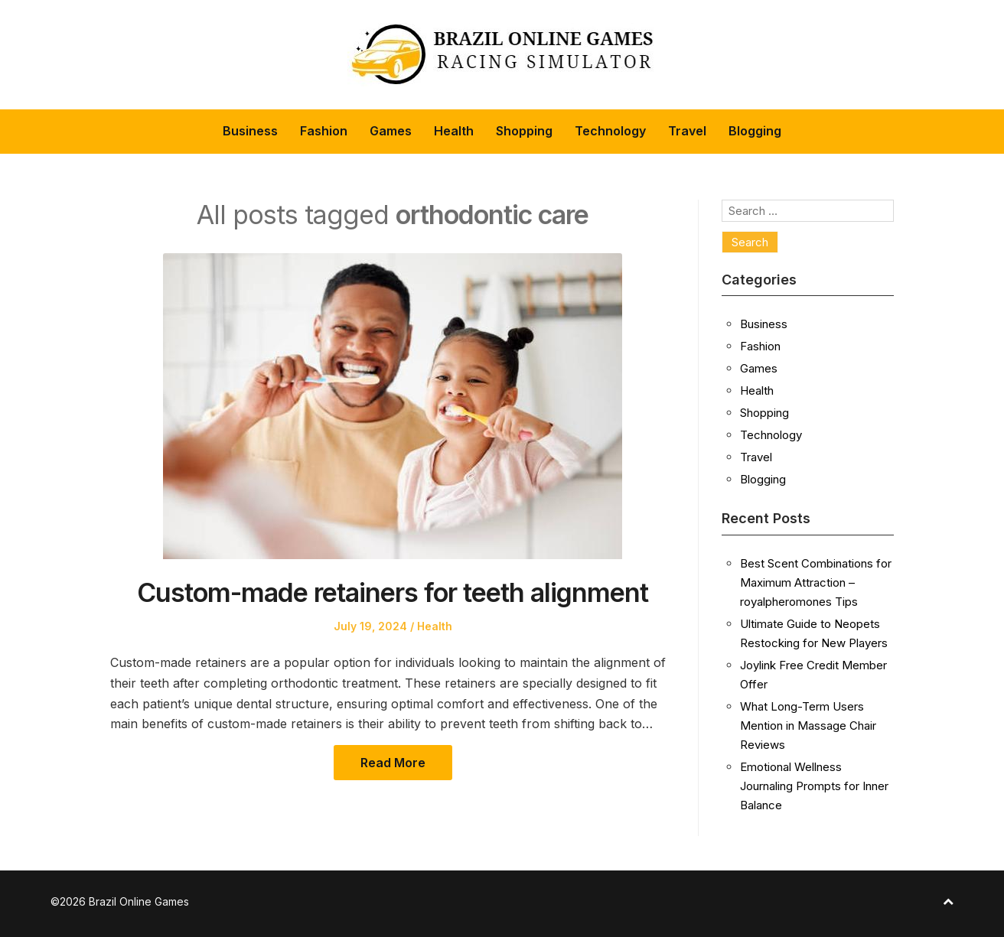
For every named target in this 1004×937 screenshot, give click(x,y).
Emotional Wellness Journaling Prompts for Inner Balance (814, 786)
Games (391, 130)
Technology (610, 130)
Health (454, 130)
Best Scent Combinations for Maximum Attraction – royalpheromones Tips (816, 582)
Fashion (323, 130)
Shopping (524, 130)
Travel (687, 130)
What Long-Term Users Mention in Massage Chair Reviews (808, 725)
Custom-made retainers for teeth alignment (392, 592)
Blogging (755, 130)
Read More (392, 762)
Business (250, 130)
